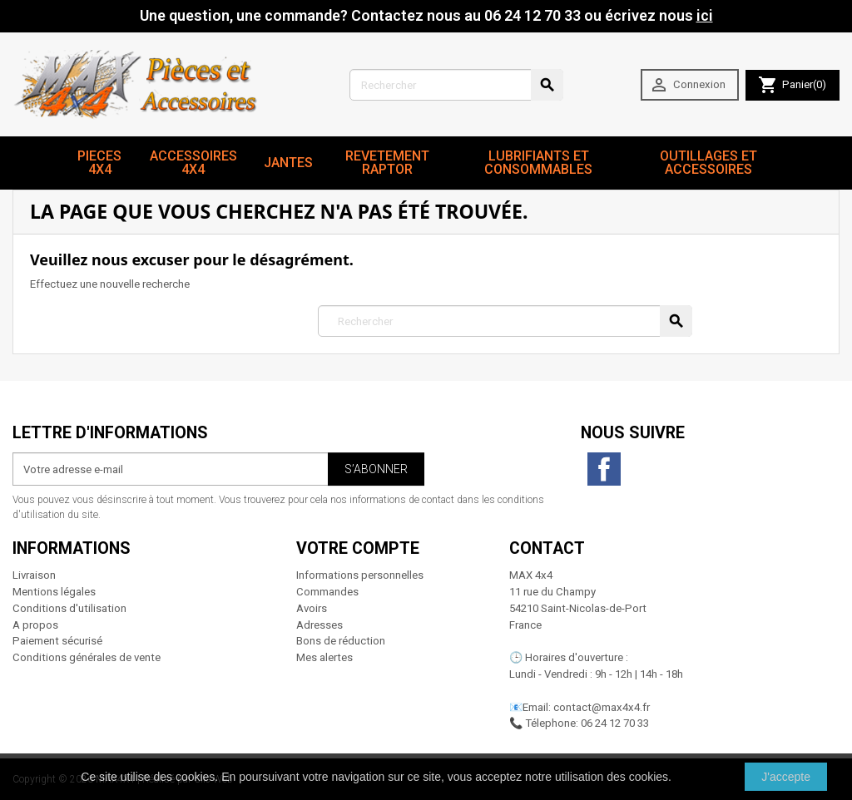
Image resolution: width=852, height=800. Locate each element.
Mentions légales (54, 591)
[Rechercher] (456, 85)
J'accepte (785, 776)
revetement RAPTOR (387, 162)
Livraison (34, 575)
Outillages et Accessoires (708, 162)
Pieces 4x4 (99, 162)
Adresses (319, 625)
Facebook (604, 469)
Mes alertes (324, 657)
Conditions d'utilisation (69, 608)
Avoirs (311, 608)
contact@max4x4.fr (601, 707)
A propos (35, 625)
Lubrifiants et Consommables (538, 162)
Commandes (327, 591)
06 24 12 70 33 (615, 723)
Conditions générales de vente (86, 657)
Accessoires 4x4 (193, 162)
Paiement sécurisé (57, 641)
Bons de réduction (340, 641)
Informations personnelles (360, 575)
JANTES (288, 162)
